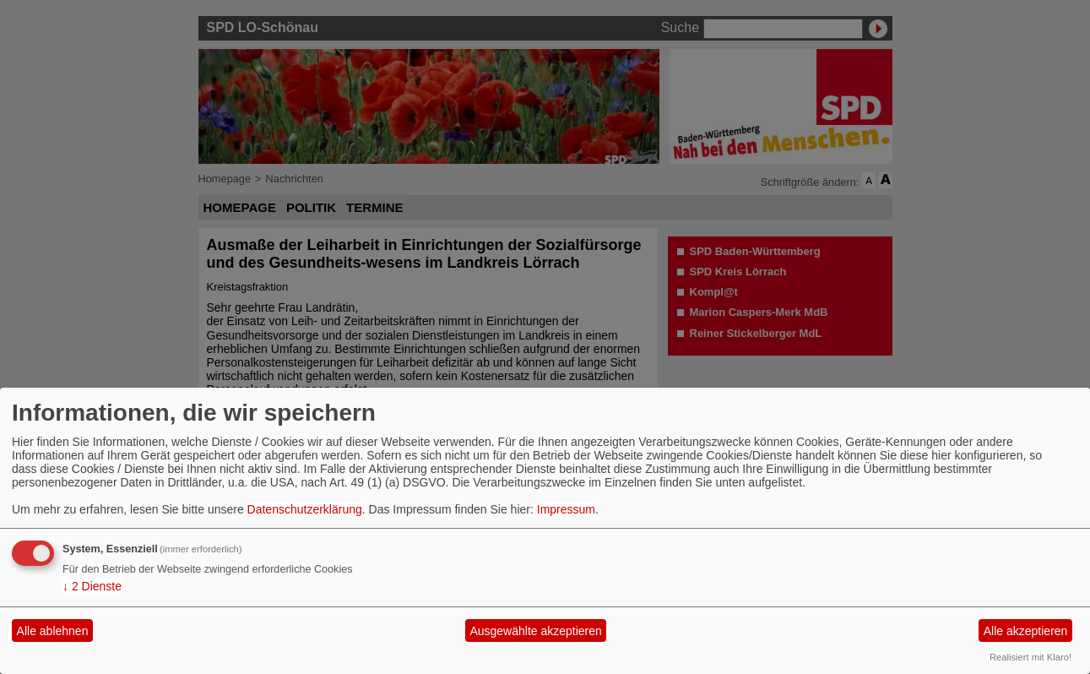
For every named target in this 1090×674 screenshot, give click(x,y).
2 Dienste (92, 586)
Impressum (566, 509)
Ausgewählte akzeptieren (535, 631)
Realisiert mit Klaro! (1030, 657)
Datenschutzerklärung (304, 509)
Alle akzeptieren (1026, 631)
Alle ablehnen (53, 631)
